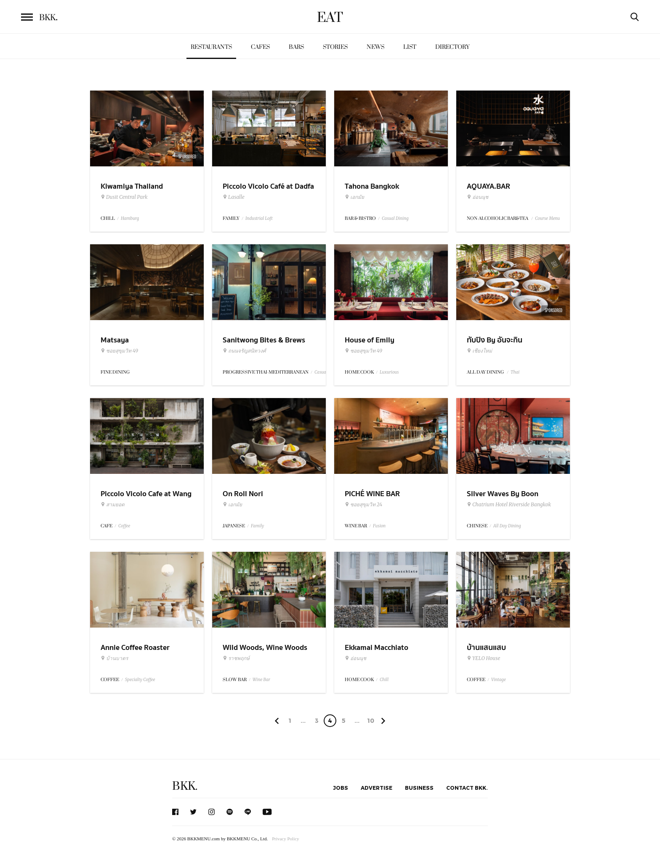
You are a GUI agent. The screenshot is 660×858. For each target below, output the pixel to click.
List (409, 47)
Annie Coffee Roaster (135, 647)
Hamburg (130, 218)
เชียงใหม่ (479, 350)
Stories (335, 47)
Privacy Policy (285, 838)
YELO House (483, 658)
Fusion (379, 526)
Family (257, 526)
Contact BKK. (467, 788)
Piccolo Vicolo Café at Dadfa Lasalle (268, 191)
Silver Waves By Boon (502, 494)
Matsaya (115, 340)
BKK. (184, 786)
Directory (452, 47)
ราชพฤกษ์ (236, 658)
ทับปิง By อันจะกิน (494, 340)
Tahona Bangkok (372, 186)
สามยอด (113, 504)
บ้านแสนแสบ (486, 647)
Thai (515, 372)
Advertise (376, 788)
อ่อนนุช (477, 197)
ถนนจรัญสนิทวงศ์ (244, 350)
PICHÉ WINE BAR (372, 494)
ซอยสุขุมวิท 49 (119, 350)
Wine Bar (261, 679)
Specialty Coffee (140, 679)
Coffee (124, 526)
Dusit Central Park (124, 197)
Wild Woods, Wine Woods (265, 647)
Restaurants (211, 47)
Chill (384, 679)
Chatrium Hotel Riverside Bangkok (509, 504)
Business (419, 788)
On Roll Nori (243, 494)
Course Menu (547, 218)
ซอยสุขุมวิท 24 (363, 504)
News (375, 47)
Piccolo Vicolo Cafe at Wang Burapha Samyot (146, 499)
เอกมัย (354, 197)
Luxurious (389, 372)
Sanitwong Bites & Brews (264, 340)
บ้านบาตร (114, 658)
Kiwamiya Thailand (132, 186)
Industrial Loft (259, 218)
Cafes (260, 47)
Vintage (498, 679)
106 (370, 722)
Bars (296, 47)
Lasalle (234, 197)
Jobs (340, 788)
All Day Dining (507, 526)
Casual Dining (395, 218)
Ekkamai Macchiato (376, 647)
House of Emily (369, 340)
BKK (48, 17)
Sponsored (187, 157)
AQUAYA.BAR (488, 186)
